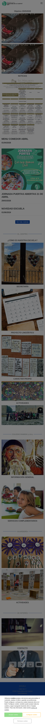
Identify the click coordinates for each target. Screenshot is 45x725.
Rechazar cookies (22, 721)
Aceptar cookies (13, 714)
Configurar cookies (31, 714)
